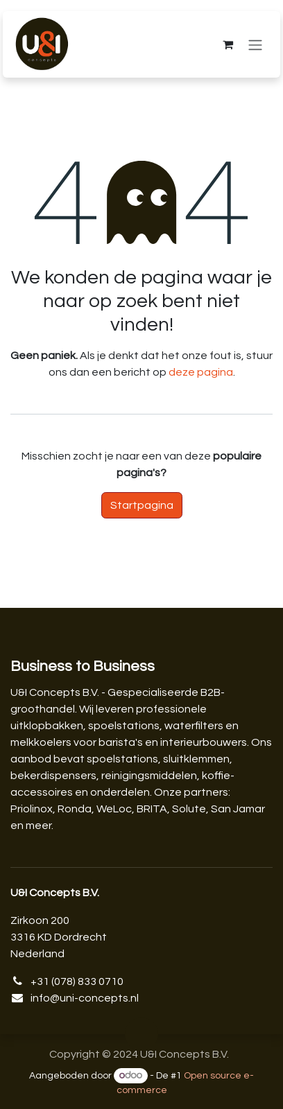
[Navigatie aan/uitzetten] (255, 44)
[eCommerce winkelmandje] (227, 44)
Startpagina (141, 505)
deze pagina (201, 372)
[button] (141, 1034)
